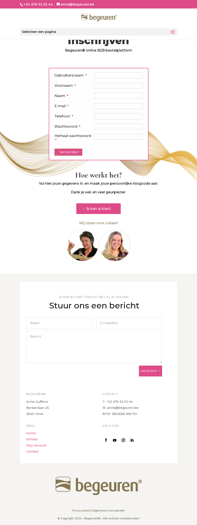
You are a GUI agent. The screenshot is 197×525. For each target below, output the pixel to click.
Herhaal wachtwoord (72, 137)
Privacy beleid (81, 510)
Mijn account (36, 445)
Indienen (149, 371)
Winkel (31, 439)
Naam (61, 96)
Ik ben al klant (98, 209)
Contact (32, 451)
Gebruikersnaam (70, 75)
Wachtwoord (67, 126)
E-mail (61, 106)
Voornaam (65, 86)
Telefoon (63, 116)
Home (31, 433)
